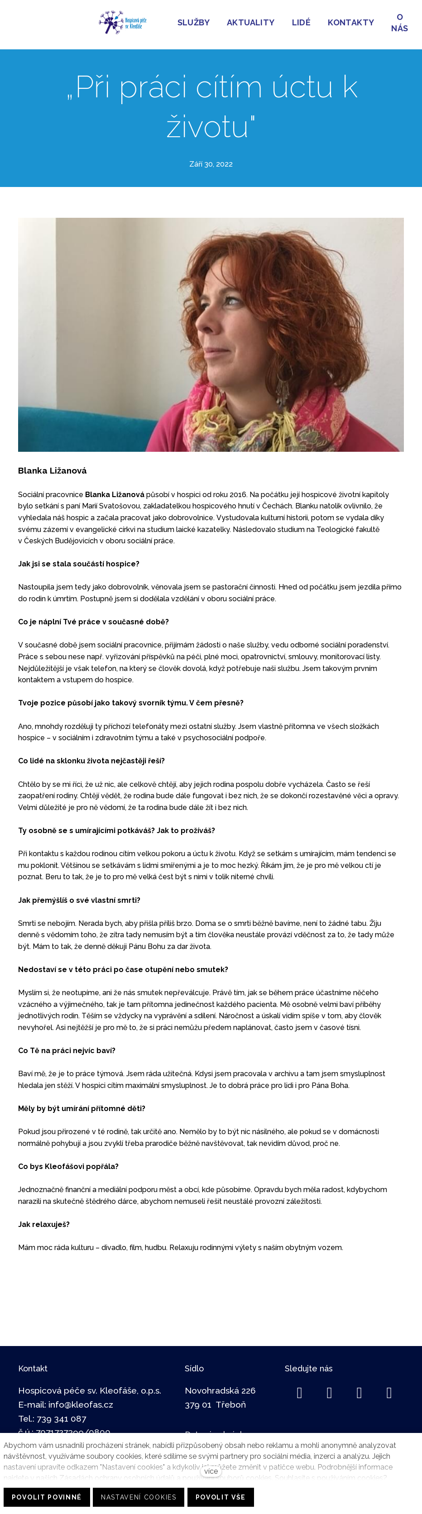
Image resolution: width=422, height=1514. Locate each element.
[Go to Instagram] (359, 1388)
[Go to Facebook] (299, 1388)
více (211, 1471)
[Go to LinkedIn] (329, 1388)
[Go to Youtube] (389, 1388)
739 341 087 (61, 1413)
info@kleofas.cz (80, 1399)
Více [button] (218, 22)
